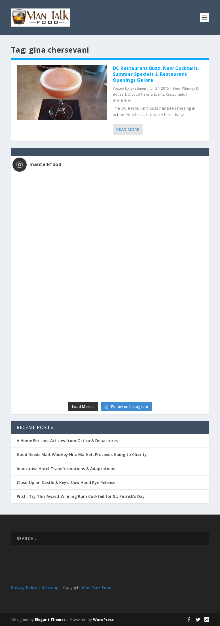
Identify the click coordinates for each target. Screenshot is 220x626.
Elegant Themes (50, 619)
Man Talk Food (96, 587)
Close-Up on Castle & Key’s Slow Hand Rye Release (66, 482)
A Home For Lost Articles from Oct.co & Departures (67, 440)
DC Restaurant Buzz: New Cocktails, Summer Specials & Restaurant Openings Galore (156, 74)
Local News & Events (148, 94)
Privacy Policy (24, 587)
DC (127, 94)
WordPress (103, 619)
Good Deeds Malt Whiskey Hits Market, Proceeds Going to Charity (82, 454)
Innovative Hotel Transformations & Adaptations (66, 468)
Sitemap (50, 587)
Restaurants (175, 94)
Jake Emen (138, 88)
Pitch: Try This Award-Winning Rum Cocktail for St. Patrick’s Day (81, 496)
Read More (127, 129)
